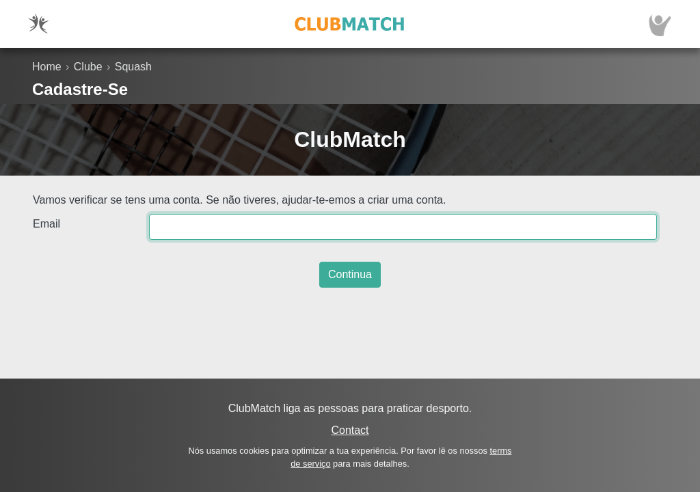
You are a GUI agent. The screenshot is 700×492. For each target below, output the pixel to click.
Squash (133, 66)
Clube (88, 66)
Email (46, 224)
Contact (349, 430)
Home (47, 66)
